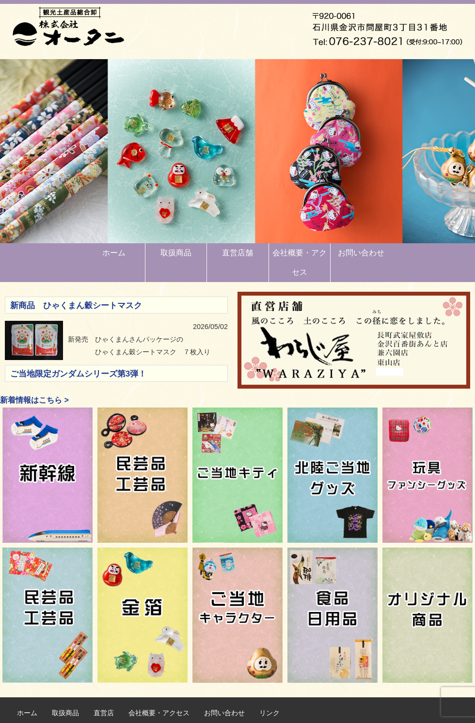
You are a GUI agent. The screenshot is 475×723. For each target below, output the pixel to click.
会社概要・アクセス (299, 262)
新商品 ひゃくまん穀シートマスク (76, 305)
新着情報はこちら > (34, 400)
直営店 (104, 713)
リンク (269, 713)
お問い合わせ (361, 253)
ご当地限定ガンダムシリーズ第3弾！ (78, 373)
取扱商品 (175, 253)
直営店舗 (237, 253)
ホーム (114, 253)
